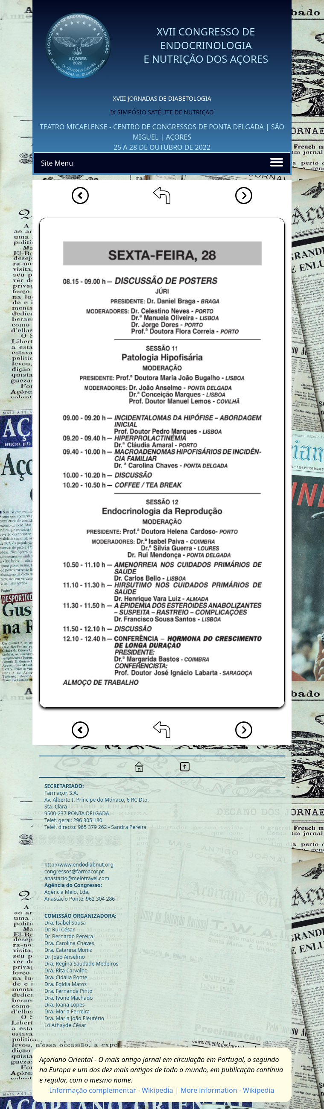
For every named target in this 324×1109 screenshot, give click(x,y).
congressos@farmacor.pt (74, 871)
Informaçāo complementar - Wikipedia (111, 1090)
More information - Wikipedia (227, 1090)
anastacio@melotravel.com (76, 878)
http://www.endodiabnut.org (79, 864)
